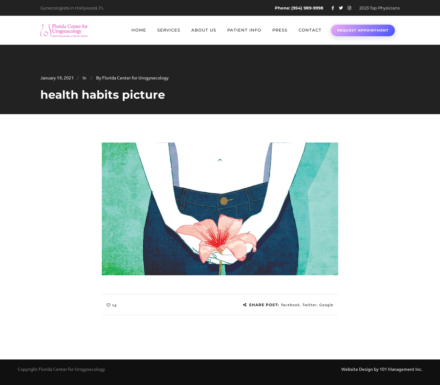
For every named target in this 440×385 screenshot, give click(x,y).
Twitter (309, 304)
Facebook (290, 304)
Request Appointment (363, 30)
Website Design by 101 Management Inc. (381, 369)
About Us (203, 29)
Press (279, 29)
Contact (309, 29)
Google (326, 304)
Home (138, 29)
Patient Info (244, 29)
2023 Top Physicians (379, 7)
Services (168, 29)
